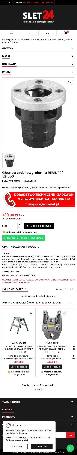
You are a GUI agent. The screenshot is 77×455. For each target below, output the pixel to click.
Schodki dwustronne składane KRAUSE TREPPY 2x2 (19, 349)
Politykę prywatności (17, 440)
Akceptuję (42, 446)
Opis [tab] (5, 246)
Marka (27, 181)
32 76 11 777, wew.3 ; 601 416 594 (38, 2)
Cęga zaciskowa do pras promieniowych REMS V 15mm (52, 349)
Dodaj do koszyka (38, 226)
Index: (5, 181)
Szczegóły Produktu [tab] (25, 246)
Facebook (39, 389)
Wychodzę (17, 446)
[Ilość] (13, 226)
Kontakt (7, 2)
